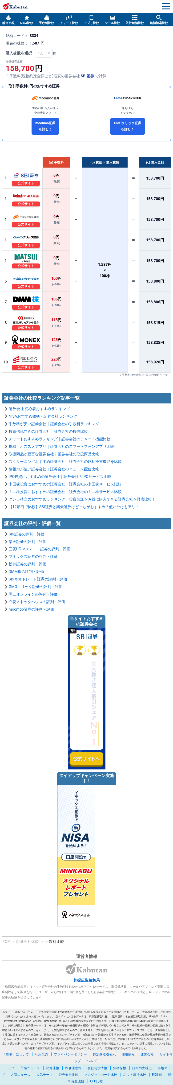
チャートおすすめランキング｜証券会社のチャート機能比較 (59, 439)
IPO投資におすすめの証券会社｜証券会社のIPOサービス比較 (60, 476)
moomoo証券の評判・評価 (31, 609)
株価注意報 (73, 1068)
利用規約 (41, 1054)
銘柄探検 (119, 1068)
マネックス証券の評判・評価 (33, 556)
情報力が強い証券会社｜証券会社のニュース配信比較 (54, 469)
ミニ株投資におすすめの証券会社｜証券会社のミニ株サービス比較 (65, 491)
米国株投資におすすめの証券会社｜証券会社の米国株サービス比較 (65, 484)
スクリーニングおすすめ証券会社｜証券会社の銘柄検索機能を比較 (65, 461)
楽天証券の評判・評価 (27, 541)
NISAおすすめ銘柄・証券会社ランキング (43, 416)
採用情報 (128, 1054)
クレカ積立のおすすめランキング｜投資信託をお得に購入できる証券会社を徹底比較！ (82, 499)
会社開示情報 (97, 1068)
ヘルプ (92, 1061)
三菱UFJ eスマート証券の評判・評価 (39, 549)
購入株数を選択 (19, 53)
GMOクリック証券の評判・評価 (35, 586)
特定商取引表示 (104, 1054)
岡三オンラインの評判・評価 (33, 594)
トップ (9, 1068)
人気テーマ (44, 1075)
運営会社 (147, 1054)
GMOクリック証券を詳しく (127, 126)
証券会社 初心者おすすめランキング (39, 409)
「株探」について (16, 1054)
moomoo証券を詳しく (45, 126)
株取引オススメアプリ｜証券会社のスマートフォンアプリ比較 (61, 446)
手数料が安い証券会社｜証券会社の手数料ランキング (54, 424)
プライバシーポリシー (70, 1054)
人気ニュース (20, 1075)
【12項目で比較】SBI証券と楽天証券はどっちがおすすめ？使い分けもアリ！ (74, 507)
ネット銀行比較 (134, 1075)
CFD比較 (96, 1081)
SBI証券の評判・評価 (26, 534)
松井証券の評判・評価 (27, 564)
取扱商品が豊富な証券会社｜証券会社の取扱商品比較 (54, 454)
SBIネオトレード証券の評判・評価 (38, 579)
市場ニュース (30, 1068)
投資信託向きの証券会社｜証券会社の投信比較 (48, 431)
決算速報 (52, 1068)
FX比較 (157, 1075)
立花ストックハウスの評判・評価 (37, 602)
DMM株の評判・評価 (26, 571)
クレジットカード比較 (100, 1075)
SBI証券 (87, 76)
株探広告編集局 (86, 980)
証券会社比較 (68, 1075)
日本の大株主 (142, 1068)
